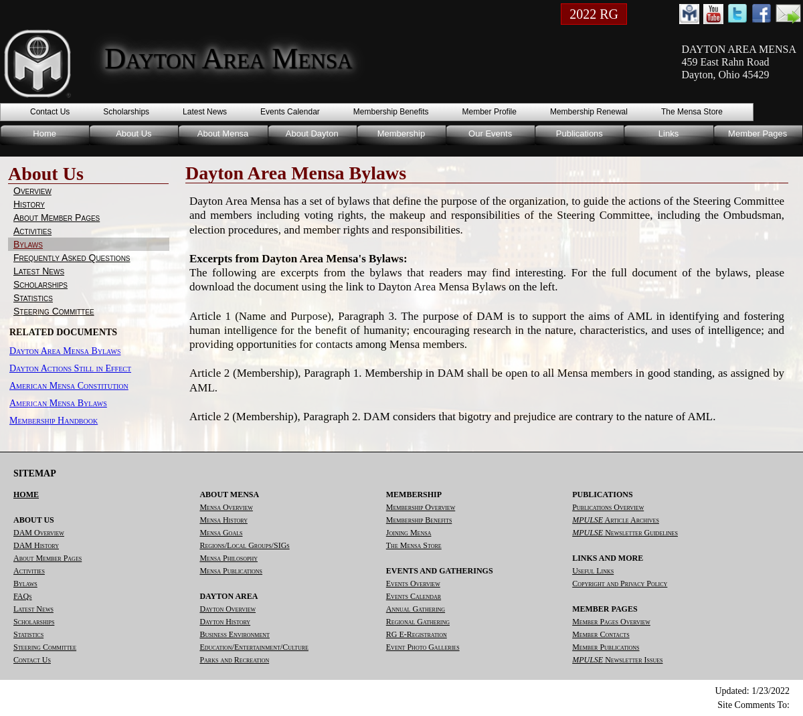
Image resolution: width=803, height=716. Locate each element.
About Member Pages (56, 217)
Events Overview (413, 583)
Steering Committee (53, 311)
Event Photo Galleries (423, 647)
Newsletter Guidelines (625, 532)
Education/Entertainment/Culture (253, 647)
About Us (133, 133)
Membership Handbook (53, 421)
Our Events (490, 133)
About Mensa (223, 133)
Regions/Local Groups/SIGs (244, 545)
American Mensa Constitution (68, 386)
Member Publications (605, 647)
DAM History (36, 545)
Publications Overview (608, 507)
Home (44, 133)
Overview (32, 190)
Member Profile (489, 111)
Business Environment (234, 634)
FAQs (22, 596)
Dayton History (224, 621)
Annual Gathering (415, 609)
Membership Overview (420, 507)
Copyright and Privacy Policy (619, 583)
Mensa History (223, 520)
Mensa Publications (230, 570)
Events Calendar (290, 111)
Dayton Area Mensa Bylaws (65, 351)
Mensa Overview (225, 507)
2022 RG (593, 14)
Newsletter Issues (617, 659)
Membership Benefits (391, 111)
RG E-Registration (416, 634)
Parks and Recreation (234, 659)
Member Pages (757, 133)
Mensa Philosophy (228, 558)
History (29, 204)
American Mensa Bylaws (58, 403)
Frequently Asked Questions (71, 257)
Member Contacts (600, 634)
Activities (32, 231)
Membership (401, 133)
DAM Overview (38, 532)
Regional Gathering (418, 621)
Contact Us (50, 111)
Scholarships (126, 111)
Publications (579, 133)
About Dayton (312, 133)
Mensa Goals (220, 532)
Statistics (33, 297)
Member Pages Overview (611, 621)
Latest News (205, 111)
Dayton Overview (227, 609)
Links (668, 133)
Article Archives (615, 520)
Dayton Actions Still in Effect (70, 368)
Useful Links (593, 570)
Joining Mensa (409, 532)
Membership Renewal (589, 111)
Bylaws (28, 244)
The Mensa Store (692, 111)
